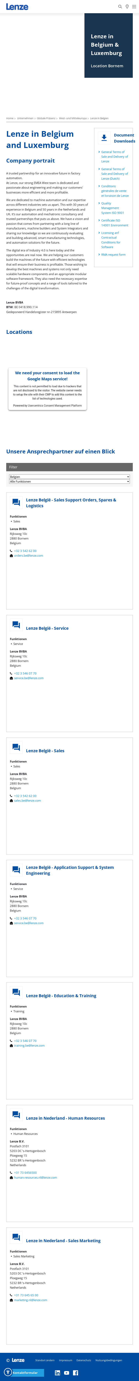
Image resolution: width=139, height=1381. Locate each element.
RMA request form (113, 254)
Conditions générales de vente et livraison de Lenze (115, 191)
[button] (8, 1372)
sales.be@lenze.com (25, 800)
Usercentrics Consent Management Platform (55, 405)
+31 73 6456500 (23, 1173)
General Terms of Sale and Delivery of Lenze (114, 156)
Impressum (65, 1360)
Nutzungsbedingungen (109, 1360)
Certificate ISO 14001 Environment (114, 222)
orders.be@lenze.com (26, 555)
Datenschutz (83, 1360)
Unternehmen (25, 118)
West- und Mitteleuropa (73, 118)
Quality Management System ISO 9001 (112, 208)
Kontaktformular (25, 1373)
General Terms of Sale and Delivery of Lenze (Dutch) (114, 173)
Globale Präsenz (46, 118)
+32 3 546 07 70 (23, 673)
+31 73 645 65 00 (24, 1295)
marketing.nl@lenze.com (28, 1300)
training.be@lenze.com (27, 1045)
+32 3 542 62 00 (23, 551)
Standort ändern (45, 1360)
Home (9, 118)
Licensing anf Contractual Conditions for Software (110, 240)
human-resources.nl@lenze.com (33, 1177)
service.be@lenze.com (27, 678)
